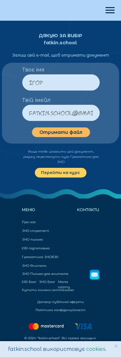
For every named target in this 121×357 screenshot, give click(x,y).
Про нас (29, 222)
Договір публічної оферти (60, 302)
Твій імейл (36, 100)
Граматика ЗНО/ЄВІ (40, 257)
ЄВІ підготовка (36, 248)
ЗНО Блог (47, 282)
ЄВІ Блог (29, 282)
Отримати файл (60, 132)
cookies (96, 349)
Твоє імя (33, 70)
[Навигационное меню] (110, 10)
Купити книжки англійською (48, 290)
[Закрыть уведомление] (116, 346)
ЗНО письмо (32, 239)
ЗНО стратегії (35, 231)
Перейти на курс (60, 172)
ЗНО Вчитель (34, 266)
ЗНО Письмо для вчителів (45, 274)
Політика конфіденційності (60, 310)
